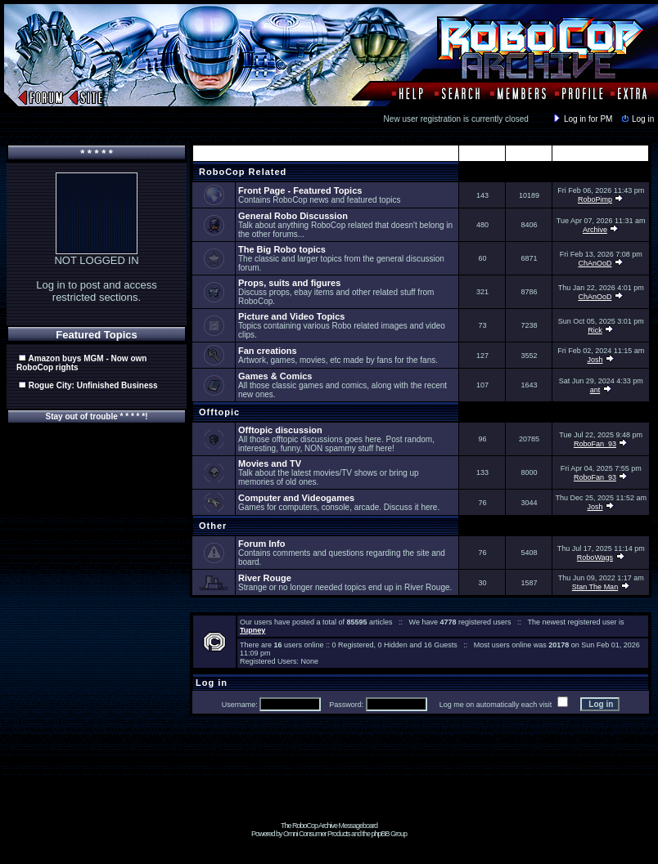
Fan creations (267, 351)
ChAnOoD (594, 263)
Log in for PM (582, 118)
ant (595, 390)
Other (211, 525)
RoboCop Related (241, 172)
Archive (595, 230)
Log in (637, 118)
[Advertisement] (329, 784)
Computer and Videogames (296, 498)
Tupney (252, 630)
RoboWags (595, 557)
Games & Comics (275, 376)
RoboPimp (595, 199)
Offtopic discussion (280, 430)
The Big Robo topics (282, 249)
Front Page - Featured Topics (300, 190)
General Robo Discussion (293, 216)
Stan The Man (595, 587)
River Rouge (264, 578)
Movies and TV (269, 463)
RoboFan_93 (595, 444)
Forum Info (261, 543)
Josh (594, 360)
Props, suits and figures (289, 283)
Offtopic (218, 412)
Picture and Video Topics (291, 316)
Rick (595, 330)
